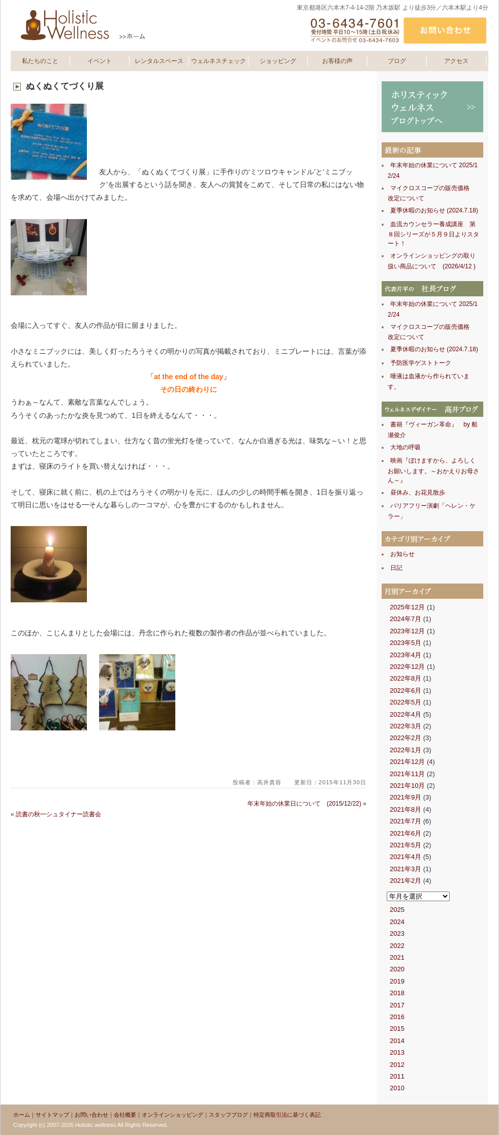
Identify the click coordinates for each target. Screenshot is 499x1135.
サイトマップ (52, 1115)
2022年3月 (405, 726)
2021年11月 (407, 774)
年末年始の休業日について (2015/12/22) (304, 803)
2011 (397, 1076)
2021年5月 (405, 845)
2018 (397, 993)
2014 (397, 1041)
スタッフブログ (228, 1115)
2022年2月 (405, 738)
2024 (397, 922)
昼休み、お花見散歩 (417, 492)
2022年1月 (405, 750)
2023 (397, 933)
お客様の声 (337, 61)
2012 (397, 1064)
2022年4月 (405, 714)
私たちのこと (40, 61)
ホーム (21, 1115)
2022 (397, 945)
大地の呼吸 (405, 447)
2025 (397, 909)
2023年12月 (407, 631)
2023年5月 (405, 643)
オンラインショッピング (172, 1115)
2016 (397, 1017)
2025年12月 (407, 607)
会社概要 (125, 1115)
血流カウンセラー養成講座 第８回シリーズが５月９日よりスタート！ (433, 234)
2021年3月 (405, 869)
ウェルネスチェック (218, 61)
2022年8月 (405, 678)
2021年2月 (405, 880)
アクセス (456, 61)
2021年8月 (405, 809)
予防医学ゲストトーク (420, 362)
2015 (397, 1028)
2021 (397, 957)
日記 (396, 567)
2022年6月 (405, 690)
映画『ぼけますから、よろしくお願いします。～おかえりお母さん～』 (433, 470)
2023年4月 (405, 655)
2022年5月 (405, 702)
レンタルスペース (159, 61)
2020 (397, 969)
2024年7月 (405, 619)
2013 (397, 1052)
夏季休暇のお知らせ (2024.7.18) (434, 210)
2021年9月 (405, 797)
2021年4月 (405, 857)
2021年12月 (407, 761)
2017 (397, 1005)
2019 (397, 981)
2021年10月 (407, 785)
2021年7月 (405, 821)
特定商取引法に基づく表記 (287, 1115)
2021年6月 (405, 833)
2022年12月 (407, 666)
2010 (397, 1088)
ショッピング (278, 61)
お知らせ (402, 554)
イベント (99, 61)
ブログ (397, 61)
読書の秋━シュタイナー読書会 (58, 814)
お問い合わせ (91, 1115)
